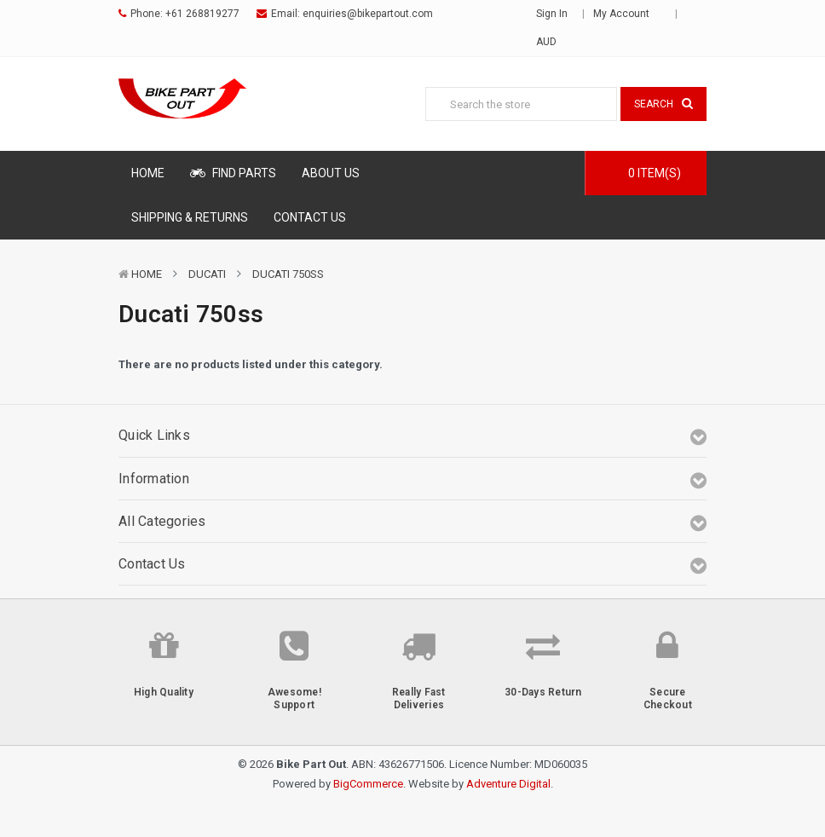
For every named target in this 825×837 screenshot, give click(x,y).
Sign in (552, 14)
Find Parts (233, 173)
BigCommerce (368, 783)
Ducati (207, 274)
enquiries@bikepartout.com (368, 14)
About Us (331, 173)
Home (147, 173)
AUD (552, 42)
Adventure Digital (508, 783)
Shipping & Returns (189, 217)
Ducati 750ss (288, 274)
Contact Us (310, 217)
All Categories (162, 521)
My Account (627, 14)
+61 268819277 (202, 14)
